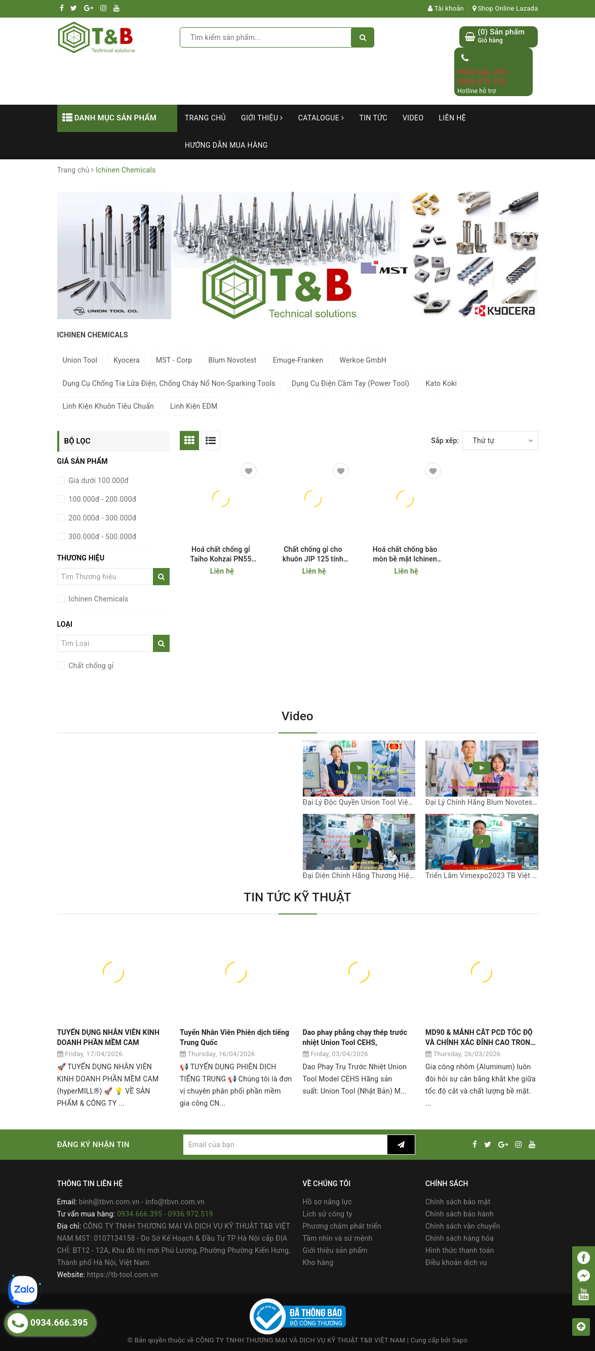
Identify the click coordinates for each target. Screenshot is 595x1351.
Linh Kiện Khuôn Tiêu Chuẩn (108, 406)
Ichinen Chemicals (98, 599)
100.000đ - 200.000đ (102, 499)
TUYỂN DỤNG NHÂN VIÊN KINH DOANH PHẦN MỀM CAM (108, 1037)
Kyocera (126, 360)
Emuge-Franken (298, 360)
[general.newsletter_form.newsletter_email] (285, 1145)
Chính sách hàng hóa (459, 1238)
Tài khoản (446, 8)
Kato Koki (441, 383)
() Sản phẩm (501, 36)
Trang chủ (205, 118)
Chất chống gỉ (90, 666)
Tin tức (373, 118)
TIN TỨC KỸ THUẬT (297, 897)
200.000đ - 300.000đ (102, 518)
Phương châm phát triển (342, 1226)
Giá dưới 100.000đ (98, 480)
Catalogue (321, 118)
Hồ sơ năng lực (327, 1202)
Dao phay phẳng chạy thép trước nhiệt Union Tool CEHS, (355, 1037)
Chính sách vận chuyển (462, 1226)
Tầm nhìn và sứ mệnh (338, 1238)
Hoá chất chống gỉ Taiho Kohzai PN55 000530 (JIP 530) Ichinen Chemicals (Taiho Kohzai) (220, 554)
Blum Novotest (232, 360)
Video (413, 118)
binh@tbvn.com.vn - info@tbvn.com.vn (142, 1202)
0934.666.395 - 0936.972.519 (484, 77)
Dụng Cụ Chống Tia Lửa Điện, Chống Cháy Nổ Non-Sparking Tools (169, 383)
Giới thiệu (262, 118)
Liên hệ (452, 118)
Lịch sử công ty (327, 1214)
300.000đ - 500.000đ (102, 537)
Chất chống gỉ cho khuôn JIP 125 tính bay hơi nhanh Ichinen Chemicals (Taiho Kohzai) (312, 554)
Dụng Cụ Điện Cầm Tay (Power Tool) (351, 383)
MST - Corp (174, 360)
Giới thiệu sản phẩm (335, 1250)
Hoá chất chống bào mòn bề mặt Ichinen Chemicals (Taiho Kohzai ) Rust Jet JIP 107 (405, 554)
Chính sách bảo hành (459, 1214)
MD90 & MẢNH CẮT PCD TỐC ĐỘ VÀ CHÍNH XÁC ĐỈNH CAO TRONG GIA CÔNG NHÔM (480, 1037)
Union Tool (80, 360)
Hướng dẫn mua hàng (226, 145)
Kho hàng (318, 1262)
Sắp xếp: (445, 441)
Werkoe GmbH (362, 360)
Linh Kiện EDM (193, 406)
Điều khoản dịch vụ (456, 1262)
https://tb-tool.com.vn (122, 1275)
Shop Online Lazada (505, 8)
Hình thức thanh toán (459, 1250)
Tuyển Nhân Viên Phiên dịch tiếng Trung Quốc (234, 1037)
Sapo (460, 1340)
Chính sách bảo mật (457, 1202)
